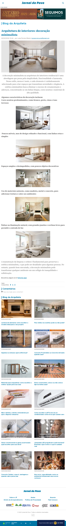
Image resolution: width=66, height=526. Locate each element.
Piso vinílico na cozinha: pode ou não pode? (49, 322)
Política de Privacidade (33, 500)
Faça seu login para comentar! (12, 292)
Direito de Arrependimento (13, 500)
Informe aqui (22, 278)
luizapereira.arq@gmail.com (40, 38)
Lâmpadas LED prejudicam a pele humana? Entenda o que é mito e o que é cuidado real (49, 444)
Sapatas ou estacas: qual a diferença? (14, 353)
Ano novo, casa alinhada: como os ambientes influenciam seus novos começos (46, 476)
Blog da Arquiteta (11, 297)
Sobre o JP (13, 497)
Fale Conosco (52, 500)
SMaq (33, 515)
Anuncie (53, 497)
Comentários (8, 289)
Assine (33, 497)
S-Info (33, 514)
